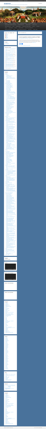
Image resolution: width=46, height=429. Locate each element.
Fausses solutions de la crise (8, 315)
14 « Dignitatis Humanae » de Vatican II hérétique (10, 92)
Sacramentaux (38, 26)
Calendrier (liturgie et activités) (8, 306)
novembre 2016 (6, 364)
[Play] (5, 279)
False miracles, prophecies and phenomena (9, 314)
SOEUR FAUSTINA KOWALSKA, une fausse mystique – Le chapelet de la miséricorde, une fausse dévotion (10, 180)
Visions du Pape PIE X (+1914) (9, 238)
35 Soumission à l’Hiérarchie (8, 110)
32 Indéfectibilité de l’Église (8, 108)
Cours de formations (8, 80)
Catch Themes (40, 427)
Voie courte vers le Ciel (8, 176)
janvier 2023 (6, 347)
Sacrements (33, 26)
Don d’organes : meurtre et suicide (9, 156)
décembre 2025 (6, 340)
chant (5, 307)
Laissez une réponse (28, 45)
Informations (6, 320)
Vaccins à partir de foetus (8, 162)
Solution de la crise (7, 330)
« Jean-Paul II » (7, 114)
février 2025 (6, 343)
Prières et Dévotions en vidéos (9, 182)
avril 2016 (6, 366)
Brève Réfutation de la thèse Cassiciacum (10, 148)
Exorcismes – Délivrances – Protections (9, 178)
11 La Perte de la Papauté (8, 90)
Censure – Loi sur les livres (8, 154)
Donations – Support (35, 29)
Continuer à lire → (34, 42)
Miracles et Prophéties (23, 45)
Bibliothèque (6, 74)
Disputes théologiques (7, 310)
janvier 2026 (6, 339)
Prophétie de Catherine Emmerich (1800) (10, 218)
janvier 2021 (6, 355)
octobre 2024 (6, 345)
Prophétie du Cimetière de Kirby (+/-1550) (10, 206)
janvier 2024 (6, 346)
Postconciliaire (6, 325)
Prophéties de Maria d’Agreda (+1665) (9, 54)
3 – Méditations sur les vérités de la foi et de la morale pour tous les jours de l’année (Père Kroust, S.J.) (11, 78)
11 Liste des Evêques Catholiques (9, 130)
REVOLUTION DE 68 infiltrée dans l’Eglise (9, 66)
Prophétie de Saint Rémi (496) (9, 196)
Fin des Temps (6, 316)
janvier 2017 (6, 363)
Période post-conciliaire (28, 24)
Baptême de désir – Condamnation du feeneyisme (10, 56)
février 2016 (6, 367)
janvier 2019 (6, 357)
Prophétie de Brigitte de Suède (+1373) (9, 202)
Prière (6, 326)
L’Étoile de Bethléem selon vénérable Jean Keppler (11, 188)
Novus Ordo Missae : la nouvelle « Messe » (10, 118)
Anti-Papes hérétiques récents (21, 24)
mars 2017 (6, 362)
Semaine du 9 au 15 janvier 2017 (8, 379)
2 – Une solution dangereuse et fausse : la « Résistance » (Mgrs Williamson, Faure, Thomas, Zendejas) (10, 142)
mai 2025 (6, 341)
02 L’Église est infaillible (8, 84)
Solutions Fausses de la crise (8, 26)
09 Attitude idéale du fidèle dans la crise (9, 128)
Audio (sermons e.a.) (7, 304)
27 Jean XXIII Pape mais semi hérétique (10, 104)
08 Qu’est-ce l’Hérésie (8, 88)
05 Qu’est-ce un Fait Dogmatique (9, 86)
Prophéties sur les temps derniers (8, 29)
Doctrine (13, 26)
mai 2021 (6, 353)
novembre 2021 (6, 351)
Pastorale (6, 324)
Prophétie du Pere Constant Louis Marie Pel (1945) (11, 246)
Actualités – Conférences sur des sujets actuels (21, 29)
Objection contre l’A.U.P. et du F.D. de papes (9, 60)
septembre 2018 (6, 358)
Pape (5, 323)
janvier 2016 (6, 368)
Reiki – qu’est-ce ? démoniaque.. (9, 160)
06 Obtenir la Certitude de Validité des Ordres (10, 126)
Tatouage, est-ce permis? (8, 164)
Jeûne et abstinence (8, 158)
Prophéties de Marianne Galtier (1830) (9, 64)
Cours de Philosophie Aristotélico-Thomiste (10, 184)
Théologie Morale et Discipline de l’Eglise (26, 26)
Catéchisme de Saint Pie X (8, 76)
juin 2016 (6, 365)
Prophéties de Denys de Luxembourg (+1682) (10, 212)
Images (6, 319)
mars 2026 (6, 338)
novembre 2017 (6, 361)
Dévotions (6, 309)
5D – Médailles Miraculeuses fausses (9, 172)
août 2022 (6, 348)
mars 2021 (6, 354)
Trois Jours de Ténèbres (8, 194)
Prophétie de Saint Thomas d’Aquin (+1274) (10, 200)
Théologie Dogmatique (18, 26)
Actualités (6, 373)
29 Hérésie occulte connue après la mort (10, 106)
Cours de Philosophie (8, 82)
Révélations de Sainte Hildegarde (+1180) (10, 198)
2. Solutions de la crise (34, 24)
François (6, 317)
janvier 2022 (6, 350)
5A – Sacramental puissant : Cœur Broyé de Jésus (11, 170)
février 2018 (6, 359)
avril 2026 (6, 337)
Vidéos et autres (29, 29)
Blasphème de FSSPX (7, 305)
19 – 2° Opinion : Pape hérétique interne (10, 96)
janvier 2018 (6, 360)
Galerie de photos (7, 377)
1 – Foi (6, 150)
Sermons (14, 29)
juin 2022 (6, 349)
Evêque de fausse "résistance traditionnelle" (9, 312)
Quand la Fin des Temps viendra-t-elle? (9, 192)
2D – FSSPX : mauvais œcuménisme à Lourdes (10, 138)
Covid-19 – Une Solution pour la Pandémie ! (10, 250)
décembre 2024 (6, 344)
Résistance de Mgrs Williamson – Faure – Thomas (10, 327)
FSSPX (6, 318)
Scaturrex (7, 3)
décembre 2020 (6, 356)
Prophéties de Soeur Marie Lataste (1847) (10, 230)
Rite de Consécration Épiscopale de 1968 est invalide (10, 48)
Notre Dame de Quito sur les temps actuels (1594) (10, 208)
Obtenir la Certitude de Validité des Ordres (9, 62)
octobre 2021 (6, 352)
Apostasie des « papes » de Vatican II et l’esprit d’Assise (10, 24)
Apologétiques (6, 303)
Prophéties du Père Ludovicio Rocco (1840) (10, 228)
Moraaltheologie (6, 322)
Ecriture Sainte (6, 311)
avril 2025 (6, 342)
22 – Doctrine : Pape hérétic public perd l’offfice (10, 98)
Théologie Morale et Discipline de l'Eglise (9, 332)
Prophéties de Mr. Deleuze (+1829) (9, 224)
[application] (10, 267)
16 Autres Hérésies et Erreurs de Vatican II (10, 94)
